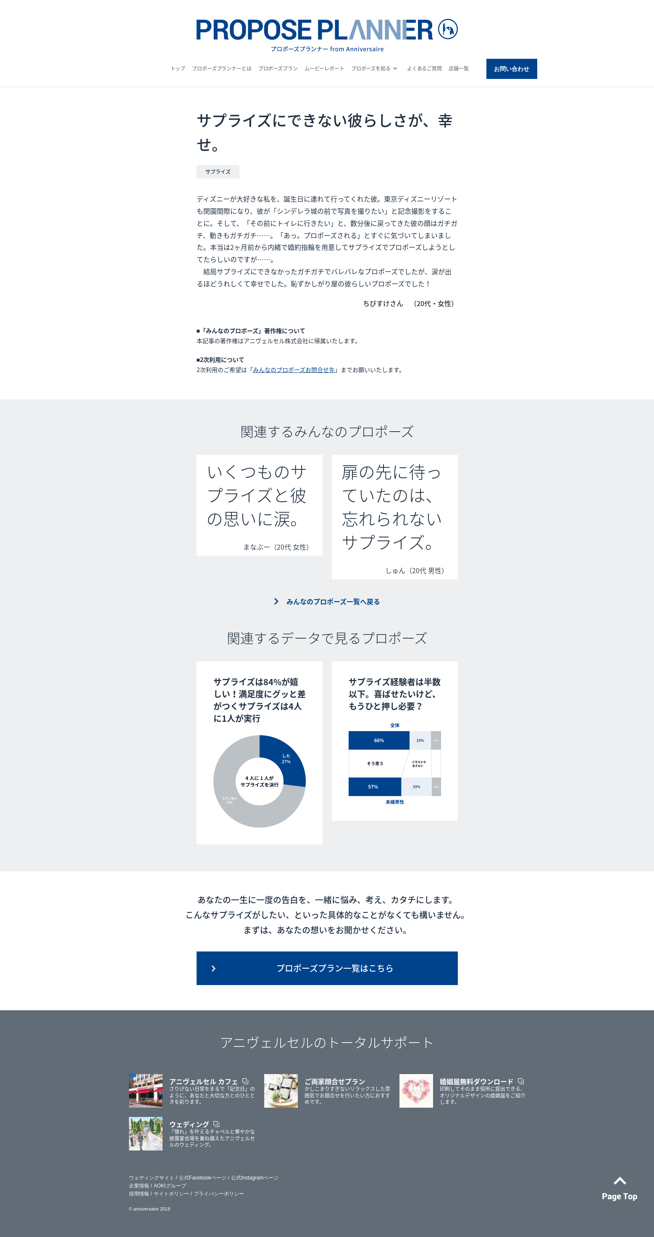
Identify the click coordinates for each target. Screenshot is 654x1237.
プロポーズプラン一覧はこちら (335, 968)
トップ (178, 68)
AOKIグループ (170, 1186)
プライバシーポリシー (219, 1194)
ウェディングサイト (151, 1178)
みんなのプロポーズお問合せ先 (294, 369)
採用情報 (139, 1194)
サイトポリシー (171, 1194)
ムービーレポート (324, 68)
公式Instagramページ (254, 1178)
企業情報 (139, 1186)
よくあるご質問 (424, 68)
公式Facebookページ (202, 1178)
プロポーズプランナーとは (222, 68)
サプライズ (218, 172)
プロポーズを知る (371, 68)
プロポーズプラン (278, 68)
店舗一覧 (459, 68)
